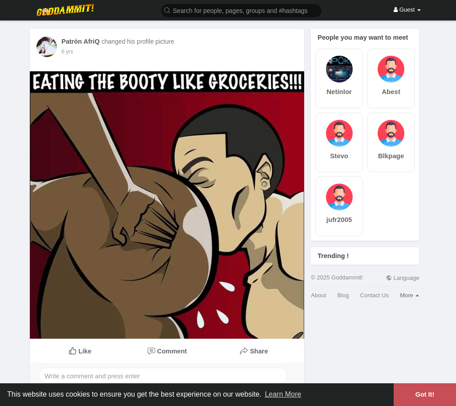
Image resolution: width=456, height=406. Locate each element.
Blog (343, 295)
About (318, 295)
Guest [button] (407, 9)
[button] (241, 10)
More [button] (409, 295)
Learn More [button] (283, 394)
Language (402, 278)
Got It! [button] (424, 394)
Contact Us (374, 295)
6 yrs (67, 52)
